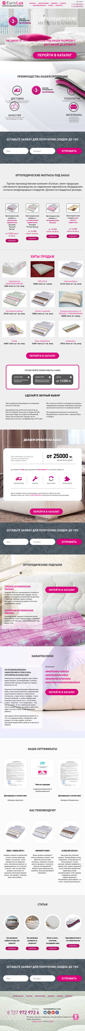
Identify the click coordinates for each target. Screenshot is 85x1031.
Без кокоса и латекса (14, 311)
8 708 (77, 6)
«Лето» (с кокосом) (42, 311)
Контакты (59, 5)
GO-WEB (50, 1021)
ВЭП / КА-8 (42, 281)
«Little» (14, 341)
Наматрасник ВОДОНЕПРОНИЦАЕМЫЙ (62, 682)
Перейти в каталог (54, 55)
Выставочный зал (39, 5)
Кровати (63, 3)
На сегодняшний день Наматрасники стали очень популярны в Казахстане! (18, 672)
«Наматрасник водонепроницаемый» (14, 282)
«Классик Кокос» (71, 281)
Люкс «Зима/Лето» (42, 341)
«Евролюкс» (71, 341)
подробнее (12, 241)
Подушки (54, 3)
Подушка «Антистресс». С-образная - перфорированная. (71, 312)
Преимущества (18, 996)
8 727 (77, 4)
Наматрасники (43, 3)
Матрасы (32, 3)
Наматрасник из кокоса (56, 675)
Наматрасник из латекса (57, 671)
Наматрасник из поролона (58, 678)
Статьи (50, 5)
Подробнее (12, 948)
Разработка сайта (37, 1021)
